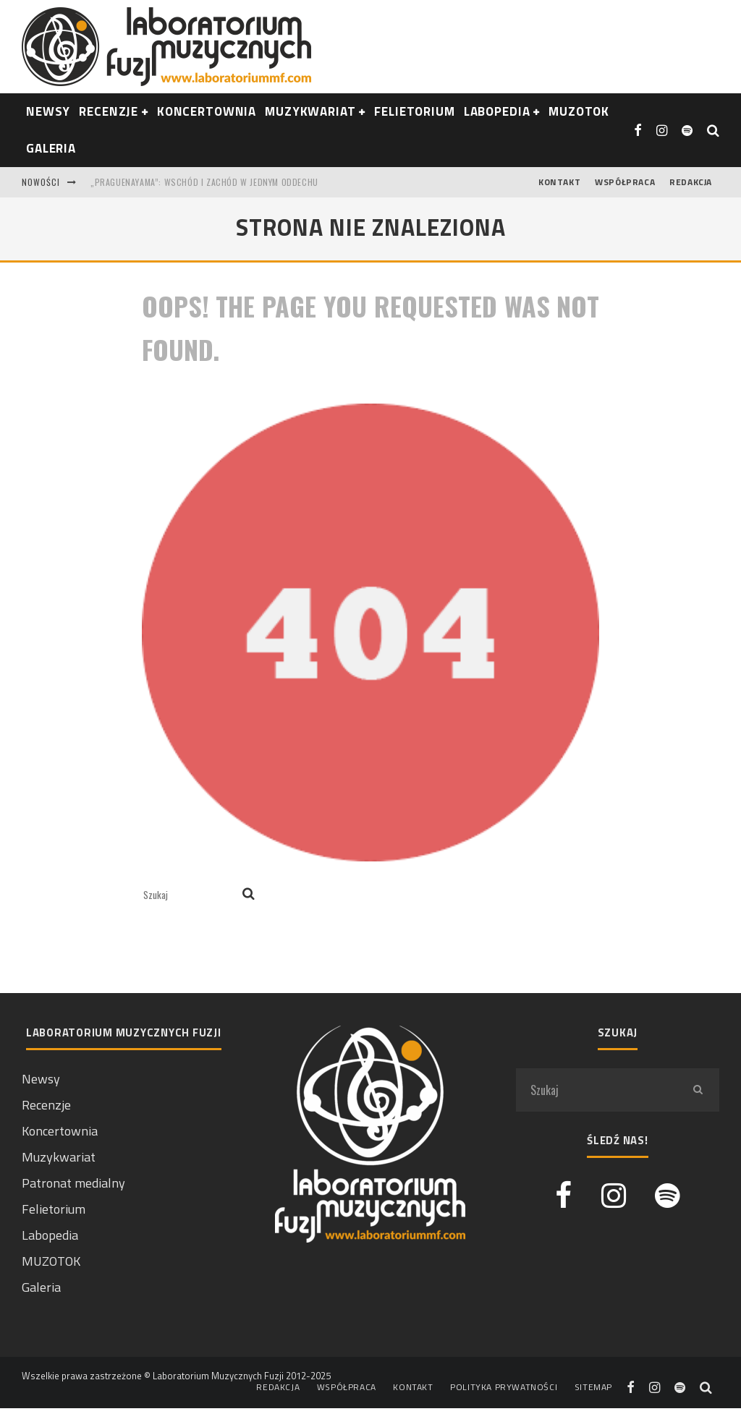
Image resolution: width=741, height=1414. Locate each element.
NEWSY (48, 111)
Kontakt (559, 182)
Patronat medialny (73, 1183)
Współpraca (625, 182)
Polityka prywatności (503, 1387)
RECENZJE (108, 111)
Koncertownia (206, 111)
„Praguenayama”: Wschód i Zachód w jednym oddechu (204, 182)
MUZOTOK (51, 1261)
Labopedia (497, 111)
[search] (248, 894)
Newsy (41, 1079)
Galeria (51, 148)
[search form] (190, 894)
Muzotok (579, 111)
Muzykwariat (310, 111)
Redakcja (690, 182)
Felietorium (414, 111)
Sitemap (593, 1387)
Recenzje (46, 1105)
